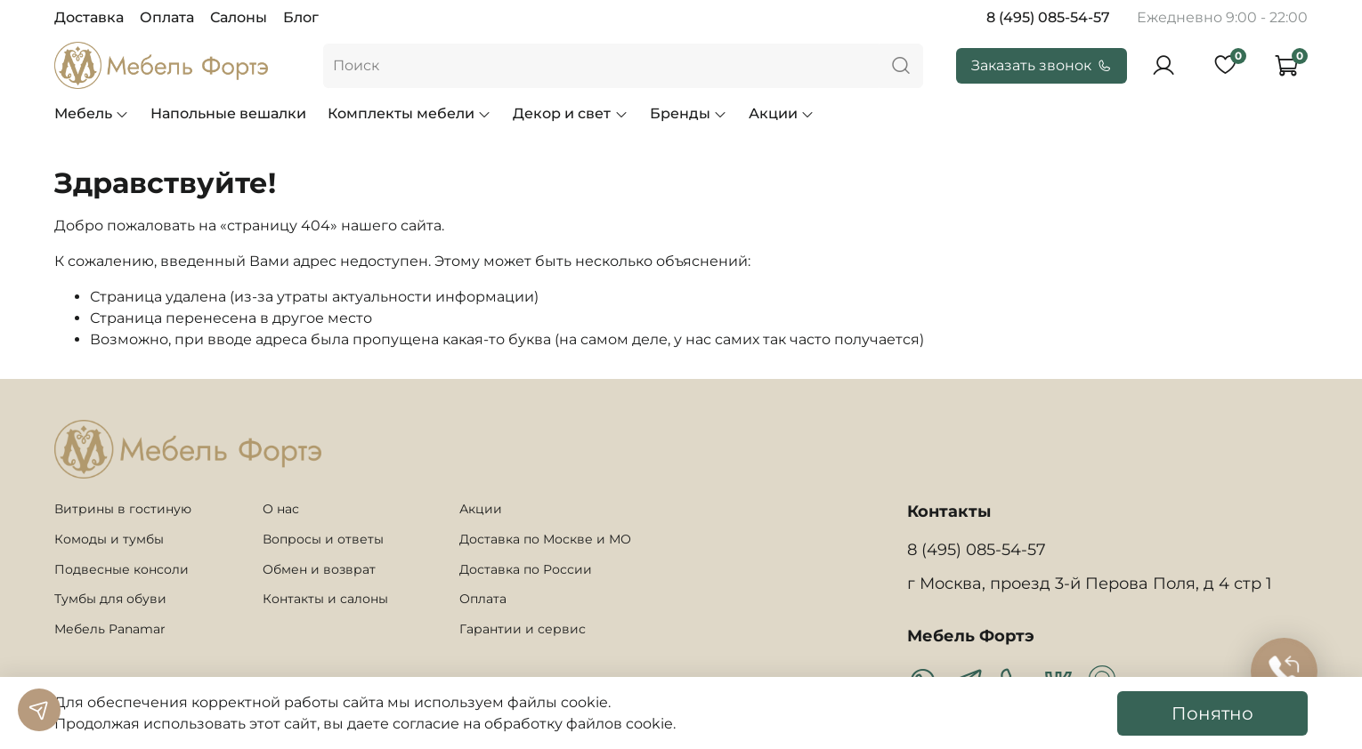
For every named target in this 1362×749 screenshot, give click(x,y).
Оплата (167, 17)
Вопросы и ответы (323, 539)
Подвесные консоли (121, 569)
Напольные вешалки (228, 113)
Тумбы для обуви (110, 599)
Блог (301, 17)
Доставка (89, 17)
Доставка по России (525, 569)
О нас (281, 509)
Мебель (91, 113)
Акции (782, 113)
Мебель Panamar (110, 629)
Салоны (238, 17)
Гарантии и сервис (522, 629)
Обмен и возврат (319, 569)
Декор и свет (570, 113)
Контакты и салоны (325, 599)
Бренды (688, 113)
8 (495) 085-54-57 (1048, 17)
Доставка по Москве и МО (545, 539)
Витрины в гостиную (122, 509)
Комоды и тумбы (109, 539)
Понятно (1212, 713)
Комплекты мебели (409, 113)
